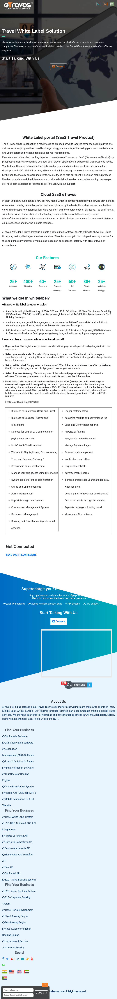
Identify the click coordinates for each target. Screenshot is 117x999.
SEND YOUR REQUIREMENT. (21, 554)
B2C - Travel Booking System (19, 879)
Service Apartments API (16, 848)
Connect (58, 66)
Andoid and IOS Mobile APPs (19, 792)
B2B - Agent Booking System (18, 891)
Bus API (7, 867)
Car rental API (11, 873)
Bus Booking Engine (14, 922)
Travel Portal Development (17, 909)
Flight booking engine (15, 916)
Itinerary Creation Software (18, 767)
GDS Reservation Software (17, 742)
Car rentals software (15, 736)
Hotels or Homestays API (17, 842)
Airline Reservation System (18, 786)
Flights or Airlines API (15, 835)
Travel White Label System (17, 817)
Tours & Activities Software (18, 761)
